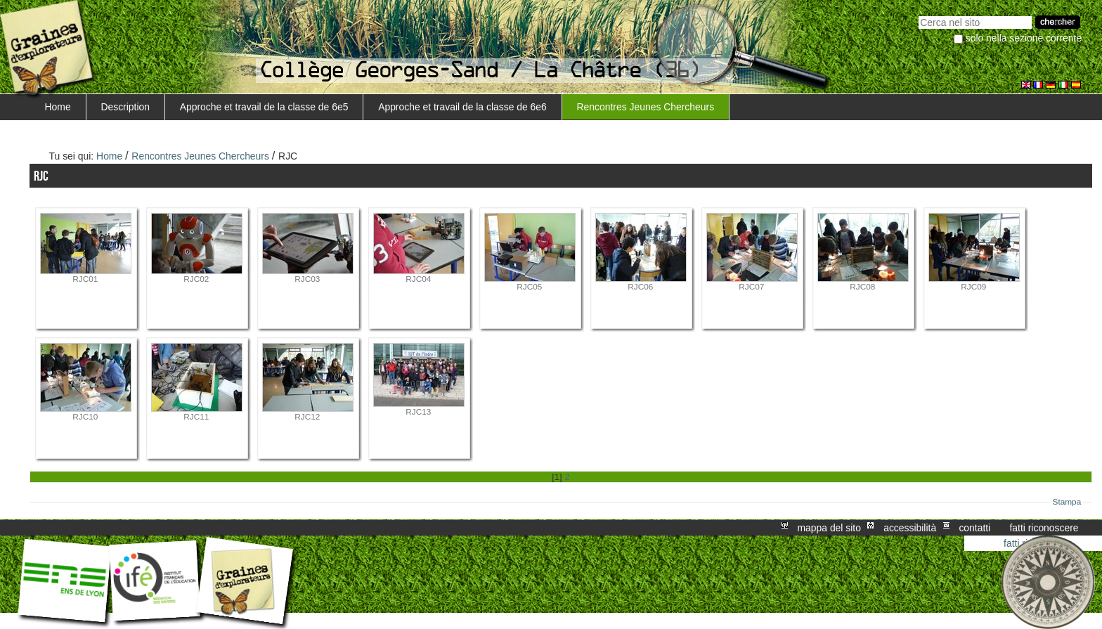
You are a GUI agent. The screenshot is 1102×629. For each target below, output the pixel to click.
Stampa (1067, 502)
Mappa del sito (829, 527)
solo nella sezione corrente (1024, 38)
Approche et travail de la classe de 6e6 (462, 106)
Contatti (974, 527)
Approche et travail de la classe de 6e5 (264, 106)
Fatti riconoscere (1043, 527)
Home (58, 106)
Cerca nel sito (918, 14)
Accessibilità (909, 527)
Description (125, 106)
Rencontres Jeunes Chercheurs (646, 106)
